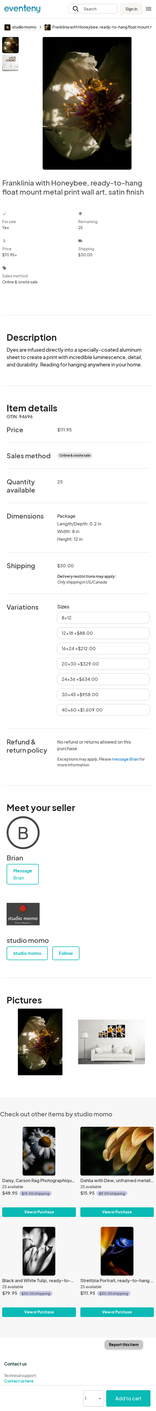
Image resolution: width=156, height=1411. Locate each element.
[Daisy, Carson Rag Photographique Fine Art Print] (39, 1151)
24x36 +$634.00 (80, 679)
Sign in (131, 8)
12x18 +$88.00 (77, 633)
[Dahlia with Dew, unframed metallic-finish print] (117, 1151)
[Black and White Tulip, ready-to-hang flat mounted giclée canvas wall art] (39, 1251)
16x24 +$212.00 (79, 648)
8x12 (67, 618)
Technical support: (39, 1378)
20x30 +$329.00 (80, 664)
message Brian (125, 758)
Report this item (124, 1344)
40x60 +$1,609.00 (82, 710)
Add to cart (128, 1398)
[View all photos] (87, 103)
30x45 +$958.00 (80, 694)
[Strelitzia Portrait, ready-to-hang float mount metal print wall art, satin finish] (117, 1251)
